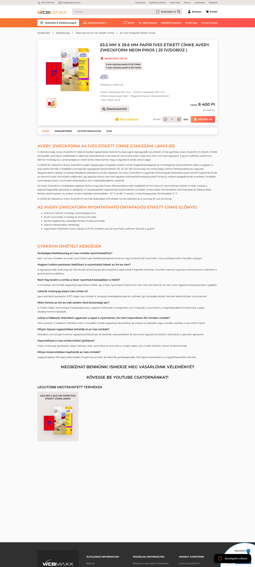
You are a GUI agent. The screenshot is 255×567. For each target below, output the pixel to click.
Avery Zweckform (189, 563)
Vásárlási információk (148, 556)
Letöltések (200, 2)
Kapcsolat (140, 2)
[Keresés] (127, 11)
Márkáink (213, 2)
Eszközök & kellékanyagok (58, 23)
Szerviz (187, 2)
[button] (45, 131)
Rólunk (90, 563)
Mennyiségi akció (116, 58)
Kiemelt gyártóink (191, 556)
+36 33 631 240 (45, 2)
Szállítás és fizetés (157, 2)
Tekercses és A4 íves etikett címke (94, 32)
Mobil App (191, 22)
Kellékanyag (63, 32)
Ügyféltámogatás (171, 22)
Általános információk (102, 556)
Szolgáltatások (96, 22)
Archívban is (168, 11)
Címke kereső (209, 22)
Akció (131, 22)
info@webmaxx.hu (69, 2)
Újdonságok (150, 22)
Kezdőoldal (43, 32)
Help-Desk (175, 2)
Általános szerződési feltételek (151, 563)
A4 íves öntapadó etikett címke (137, 32)
